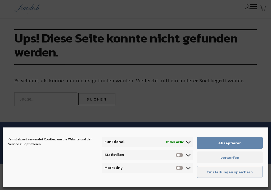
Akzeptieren (230, 143)
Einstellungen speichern (230, 172)
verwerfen (229, 157)
